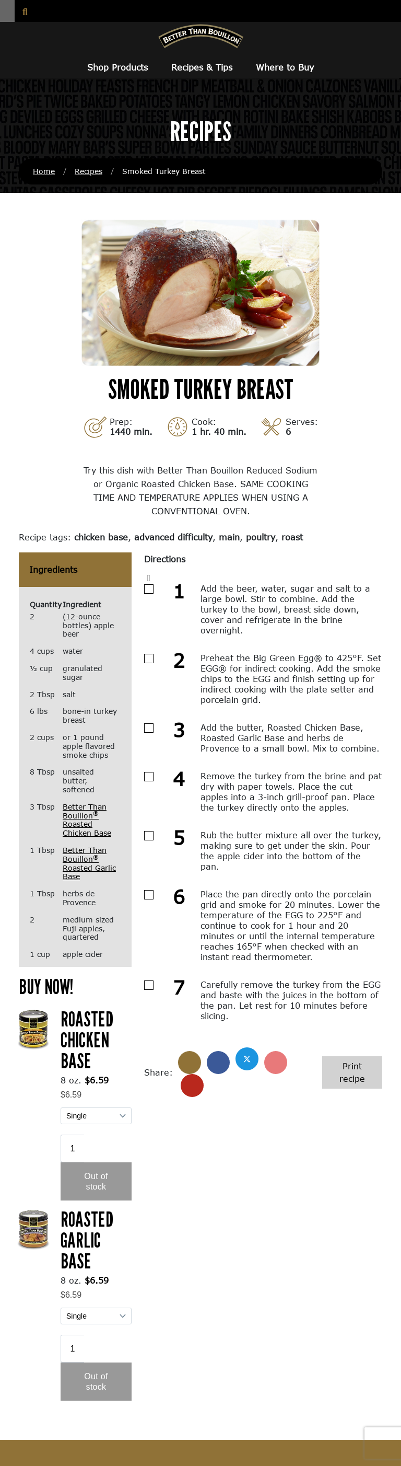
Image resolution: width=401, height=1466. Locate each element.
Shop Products (117, 67)
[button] (7, 11)
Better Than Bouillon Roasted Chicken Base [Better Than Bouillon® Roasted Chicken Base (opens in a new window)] (87, 819)
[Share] (189, 1062)
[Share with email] (192, 1085)
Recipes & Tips (201, 67)
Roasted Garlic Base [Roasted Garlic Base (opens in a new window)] (87, 1239)
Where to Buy (285, 67)
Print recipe (352, 1072)
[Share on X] (246, 1058)
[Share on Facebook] (218, 1062)
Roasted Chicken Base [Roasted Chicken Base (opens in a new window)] (87, 1039)
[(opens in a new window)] (33, 1028)
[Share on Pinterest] (275, 1062)
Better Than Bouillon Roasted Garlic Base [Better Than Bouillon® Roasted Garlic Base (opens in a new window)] (89, 863)
